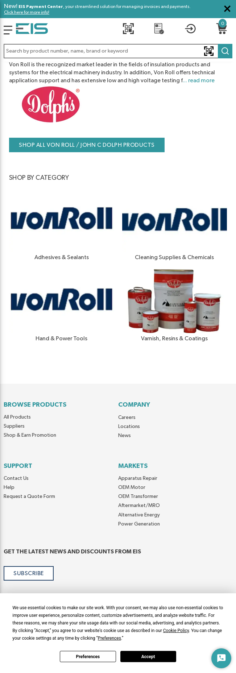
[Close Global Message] (227, 8)
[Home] (32, 30)
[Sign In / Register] (190, 30)
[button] (118, 51)
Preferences (88, 656)
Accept (148, 656)
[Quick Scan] (128, 30)
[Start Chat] (221, 658)
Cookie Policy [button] (176, 630)
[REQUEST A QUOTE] (159, 30)
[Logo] (8, 30)
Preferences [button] (109, 638)
